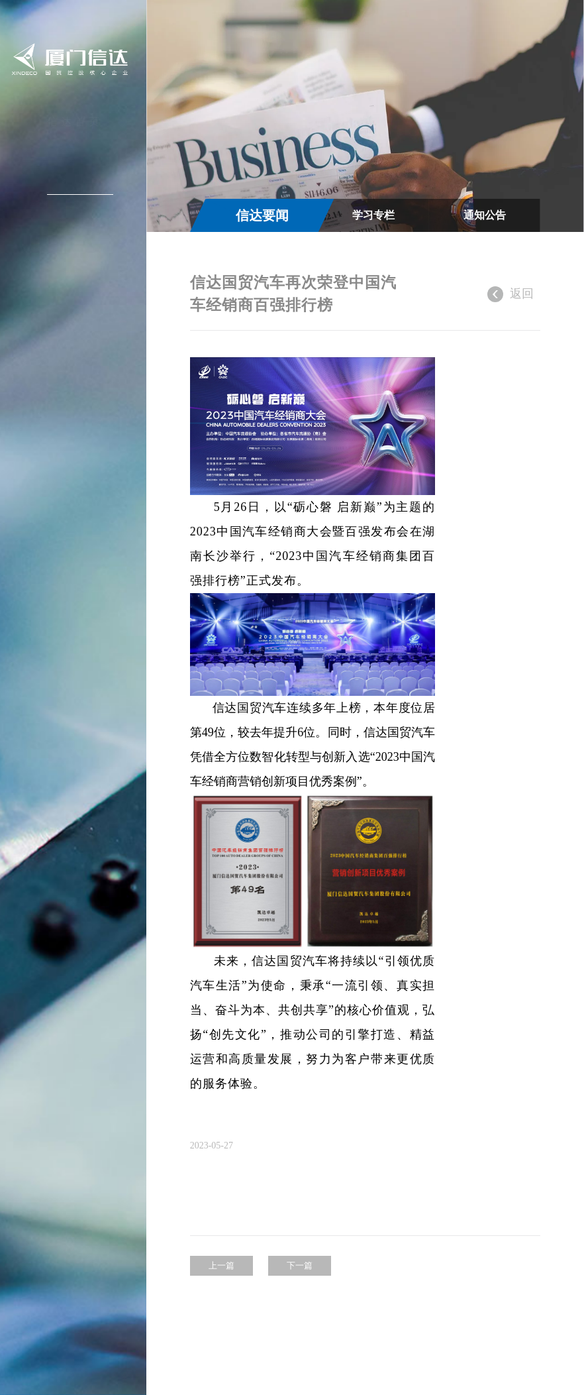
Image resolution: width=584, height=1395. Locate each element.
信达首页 (75, 123)
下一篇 (300, 1265)
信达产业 (75, 212)
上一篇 (221, 1265)
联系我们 (75, 302)
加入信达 (75, 272)
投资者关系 (73, 242)
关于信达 (75, 153)
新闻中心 (75, 183)
